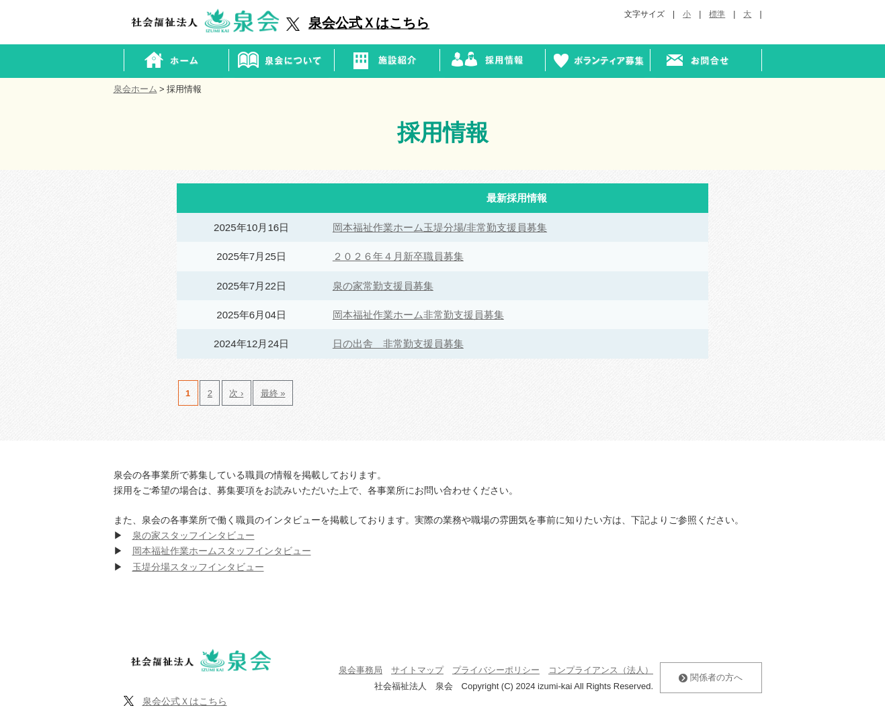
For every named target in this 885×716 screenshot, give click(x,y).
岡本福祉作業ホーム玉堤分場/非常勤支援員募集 (440, 227)
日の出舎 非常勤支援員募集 (398, 343)
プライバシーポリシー (496, 670)
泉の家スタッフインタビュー (193, 535)
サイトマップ (417, 670)
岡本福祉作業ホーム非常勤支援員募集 (418, 314)
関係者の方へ (711, 677)
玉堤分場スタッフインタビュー (198, 567)
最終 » (273, 393)
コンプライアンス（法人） (600, 670)
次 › (236, 393)
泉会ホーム (135, 89)
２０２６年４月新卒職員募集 (398, 256)
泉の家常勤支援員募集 (383, 286)
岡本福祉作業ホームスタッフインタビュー (221, 550)
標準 (717, 14)
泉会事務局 (360, 670)
